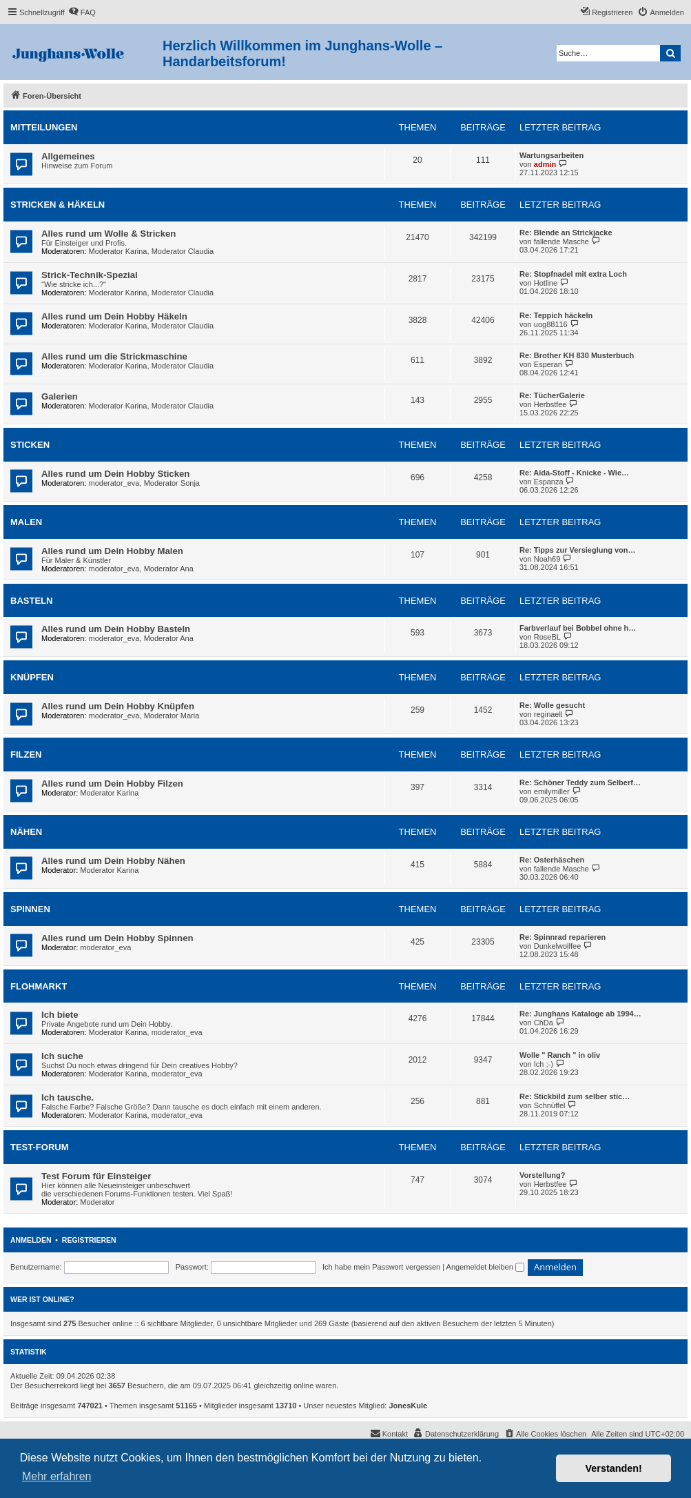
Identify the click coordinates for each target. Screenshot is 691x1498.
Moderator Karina (118, 251)
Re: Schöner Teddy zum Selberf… (580, 782)
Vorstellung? (542, 1175)
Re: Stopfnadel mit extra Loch (573, 274)
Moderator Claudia (183, 251)
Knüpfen (32, 677)
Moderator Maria (172, 715)
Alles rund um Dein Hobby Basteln (115, 629)
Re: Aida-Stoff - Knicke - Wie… (574, 473)
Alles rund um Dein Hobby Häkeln (114, 316)
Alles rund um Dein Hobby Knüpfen (117, 706)
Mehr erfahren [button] (57, 1476)
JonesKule (408, 1405)
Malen (26, 522)
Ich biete (60, 1014)
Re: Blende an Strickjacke (565, 232)
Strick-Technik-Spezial (89, 275)
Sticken (30, 445)
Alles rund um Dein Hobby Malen (112, 551)
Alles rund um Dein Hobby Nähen (113, 861)
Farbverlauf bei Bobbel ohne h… (577, 628)
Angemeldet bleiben (485, 1267)
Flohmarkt (38, 986)
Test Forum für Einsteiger (96, 1176)
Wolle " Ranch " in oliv (559, 1055)
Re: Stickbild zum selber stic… (574, 1096)
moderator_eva (114, 483)
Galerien (59, 396)
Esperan (548, 364)
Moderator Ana (169, 568)
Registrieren (89, 1240)
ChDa (543, 1022)
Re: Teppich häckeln (555, 315)
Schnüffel (550, 1105)
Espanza (549, 481)
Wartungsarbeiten (551, 155)
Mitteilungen (44, 127)
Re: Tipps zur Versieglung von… (577, 550)
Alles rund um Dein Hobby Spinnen (117, 938)
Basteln (31, 600)
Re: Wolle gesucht (552, 705)
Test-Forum (39, 1147)
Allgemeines (68, 156)
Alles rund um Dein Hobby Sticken (115, 474)
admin (545, 164)
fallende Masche (561, 241)
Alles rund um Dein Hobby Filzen (112, 783)
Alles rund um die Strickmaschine (114, 356)
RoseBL (547, 637)
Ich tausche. (67, 1097)
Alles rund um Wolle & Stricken (108, 233)
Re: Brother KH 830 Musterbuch (576, 355)
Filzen (26, 754)
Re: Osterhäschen (551, 860)
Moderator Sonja (172, 483)
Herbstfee (550, 404)
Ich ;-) (543, 1064)
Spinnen (30, 909)
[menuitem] (82, 12)
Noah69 (547, 559)
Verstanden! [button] (614, 1468)
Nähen (26, 832)
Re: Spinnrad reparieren (562, 937)
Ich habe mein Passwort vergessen (381, 1267)
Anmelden (31, 1240)
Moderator (97, 1202)
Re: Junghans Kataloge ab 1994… (580, 1013)
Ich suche (62, 1056)
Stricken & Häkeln (57, 204)
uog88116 (551, 324)
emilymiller (552, 791)
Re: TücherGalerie (552, 395)
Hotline (545, 283)
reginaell (548, 714)
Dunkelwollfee (557, 946)
